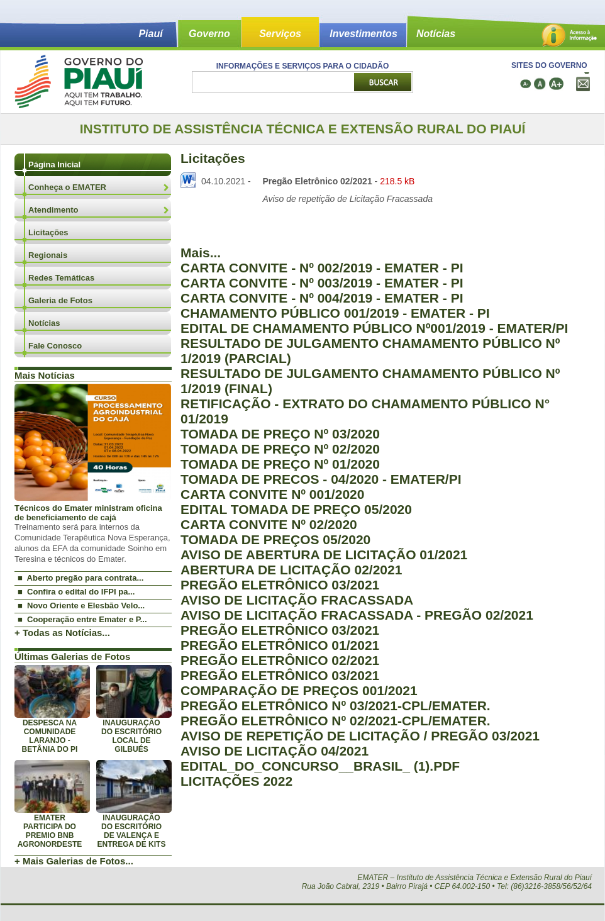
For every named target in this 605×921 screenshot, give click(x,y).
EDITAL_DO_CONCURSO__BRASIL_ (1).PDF (320, 766)
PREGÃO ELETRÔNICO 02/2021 (279, 660)
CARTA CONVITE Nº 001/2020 (272, 494)
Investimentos (363, 33)
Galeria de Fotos (60, 300)
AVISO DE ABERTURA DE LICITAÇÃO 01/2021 (323, 554)
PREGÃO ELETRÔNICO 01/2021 (279, 645)
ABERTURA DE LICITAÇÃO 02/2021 (291, 569)
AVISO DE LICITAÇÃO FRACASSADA (296, 600)
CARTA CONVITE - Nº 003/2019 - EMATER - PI (321, 283)
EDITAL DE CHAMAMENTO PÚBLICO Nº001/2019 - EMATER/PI (374, 328)
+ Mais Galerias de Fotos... (73, 861)
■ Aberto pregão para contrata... (80, 578)
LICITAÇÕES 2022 (236, 781)
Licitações (48, 232)
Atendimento (53, 210)
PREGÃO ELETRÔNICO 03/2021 (279, 585)
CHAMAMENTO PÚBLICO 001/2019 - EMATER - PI (335, 313)
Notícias (435, 33)
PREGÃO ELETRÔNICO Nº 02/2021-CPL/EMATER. (335, 720)
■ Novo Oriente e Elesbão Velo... (81, 605)
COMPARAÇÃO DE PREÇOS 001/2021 (299, 690)
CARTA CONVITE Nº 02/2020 (268, 524)
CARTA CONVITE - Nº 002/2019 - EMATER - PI (321, 267)
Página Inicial (54, 164)
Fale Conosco (55, 345)
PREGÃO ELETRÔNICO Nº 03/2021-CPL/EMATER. (335, 705)
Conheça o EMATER (67, 187)
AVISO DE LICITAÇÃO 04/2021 (274, 751)
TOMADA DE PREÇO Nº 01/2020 (280, 464)
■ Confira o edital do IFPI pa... (76, 591)
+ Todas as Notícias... (62, 632)
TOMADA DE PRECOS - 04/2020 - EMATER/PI (321, 479)
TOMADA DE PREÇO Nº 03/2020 (280, 434)
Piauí (150, 33)
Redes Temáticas (61, 277)
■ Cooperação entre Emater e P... (82, 619)
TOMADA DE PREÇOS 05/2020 (275, 539)
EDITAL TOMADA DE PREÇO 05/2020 (296, 509)
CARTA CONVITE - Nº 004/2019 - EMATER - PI (321, 298)
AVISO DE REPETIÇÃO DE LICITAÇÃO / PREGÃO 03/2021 (360, 735)
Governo (209, 33)
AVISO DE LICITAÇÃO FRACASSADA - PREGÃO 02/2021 (356, 615)
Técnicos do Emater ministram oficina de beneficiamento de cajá (88, 512)
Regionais (47, 255)
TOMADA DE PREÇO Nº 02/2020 (280, 449)
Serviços (280, 33)
